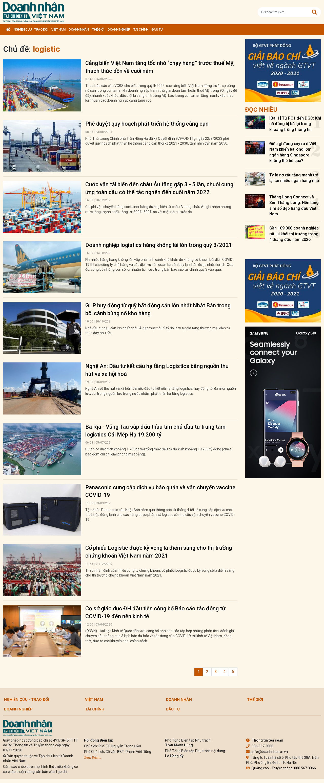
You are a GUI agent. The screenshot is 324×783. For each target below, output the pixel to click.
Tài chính (140, 29)
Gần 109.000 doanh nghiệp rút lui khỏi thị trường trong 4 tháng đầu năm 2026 (294, 234)
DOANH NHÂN (79, 29)
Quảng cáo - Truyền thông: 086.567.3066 (281, 768)
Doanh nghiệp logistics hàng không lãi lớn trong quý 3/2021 (158, 245)
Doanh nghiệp (119, 29)
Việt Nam (58, 29)
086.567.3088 (259, 746)
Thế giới (98, 29)
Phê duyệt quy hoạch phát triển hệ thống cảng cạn (147, 124)
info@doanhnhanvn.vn (267, 752)
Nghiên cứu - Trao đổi (31, 29)
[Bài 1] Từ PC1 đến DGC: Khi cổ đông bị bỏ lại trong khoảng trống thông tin (295, 124)
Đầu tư (157, 29)
